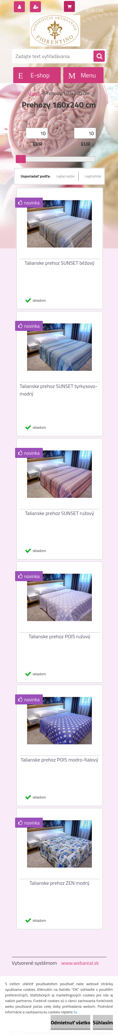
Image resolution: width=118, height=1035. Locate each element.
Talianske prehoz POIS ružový (59, 636)
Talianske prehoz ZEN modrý (59, 883)
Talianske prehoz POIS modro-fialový (59, 759)
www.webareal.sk (80, 963)
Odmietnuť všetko (70, 1022)
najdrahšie (93, 176)
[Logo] (55, 30)
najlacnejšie (65, 176)
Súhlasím (103, 1022)
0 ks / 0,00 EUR (90, 4)
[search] (99, 56)
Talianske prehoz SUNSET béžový (59, 263)
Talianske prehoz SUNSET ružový (59, 513)
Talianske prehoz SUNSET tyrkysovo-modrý (59, 389)
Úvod (33, 93)
